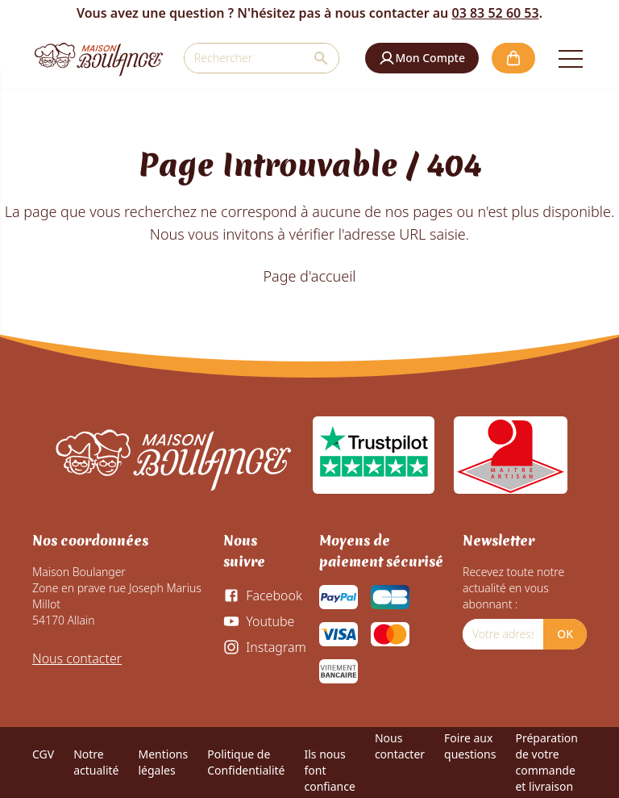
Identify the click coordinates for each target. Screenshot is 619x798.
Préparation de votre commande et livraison (546, 762)
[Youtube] (258, 621)
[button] (422, 58)
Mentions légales (163, 762)
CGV (43, 754)
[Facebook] (262, 595)
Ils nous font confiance (329, 770)
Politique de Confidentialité (246, 762)
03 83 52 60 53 (494, 13)
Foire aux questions (470, 746)
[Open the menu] (571, 58)
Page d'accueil (309, 276)
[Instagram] (264, 647)
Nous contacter (77, 658)
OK (565, 633)
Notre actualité (95, 762)
